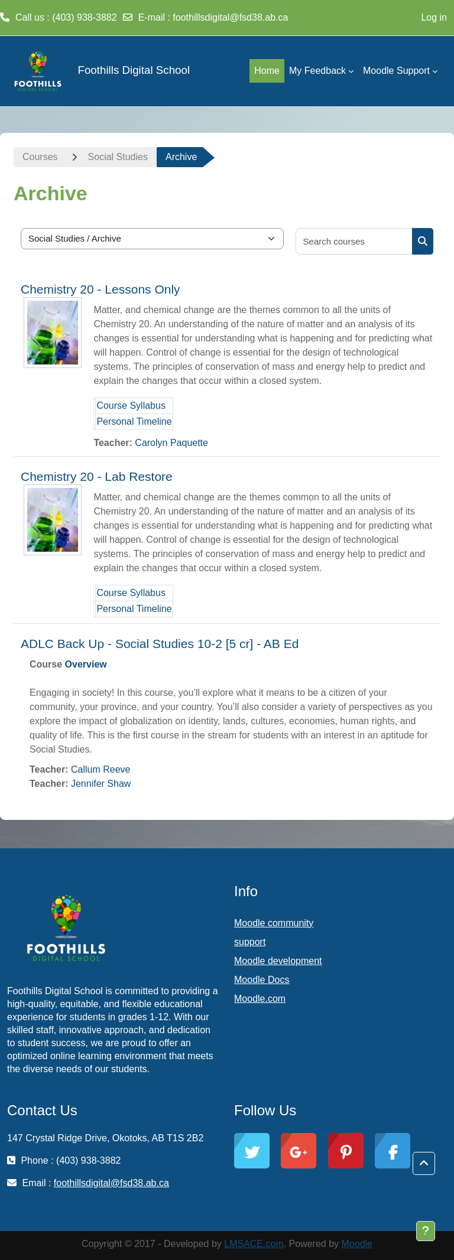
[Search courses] (354, 241)
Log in (434, 17)
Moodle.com (260, 999)
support (249, 942)
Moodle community (273, 923)
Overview (86, 664)
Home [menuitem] (267, 71)
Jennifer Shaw (101, 784)
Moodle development (278, 961)
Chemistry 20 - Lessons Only (100, 289)
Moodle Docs (261, 980)
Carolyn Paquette (171, 443)
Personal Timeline (133, 421)
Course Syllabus (131, 406)
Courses (40, 157)
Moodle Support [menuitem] (396, 71)
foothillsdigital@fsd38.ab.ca (230, 17)
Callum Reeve (100, 769)
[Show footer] (425, 1231)
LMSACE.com (253, 1244)
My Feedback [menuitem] (317, 71)
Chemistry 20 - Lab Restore (97, 476)
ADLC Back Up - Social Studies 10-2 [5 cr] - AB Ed (160, 643)
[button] (424, 1164)
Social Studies (118, 157)
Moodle (357, 1244)
